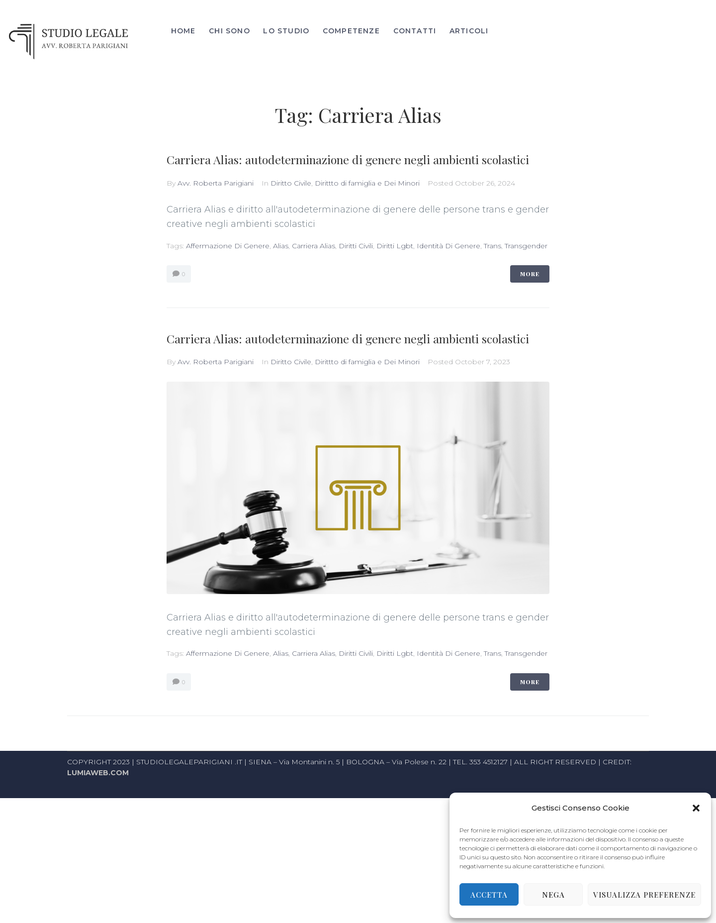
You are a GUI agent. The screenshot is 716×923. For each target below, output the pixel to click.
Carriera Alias (313, 351)
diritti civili (356, 351)
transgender (526, 351)
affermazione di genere (227, 351)
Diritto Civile (290, 288)
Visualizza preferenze (644, 895)
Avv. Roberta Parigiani (216, 288)
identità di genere (448, 351)
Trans (492, 351)
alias (280, 351)
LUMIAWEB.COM (98, 898)
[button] (696, 808)
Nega (553, 895)
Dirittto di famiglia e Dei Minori (367, 288)
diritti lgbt (394, 351)
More (529, 379)
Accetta (489, 895)
